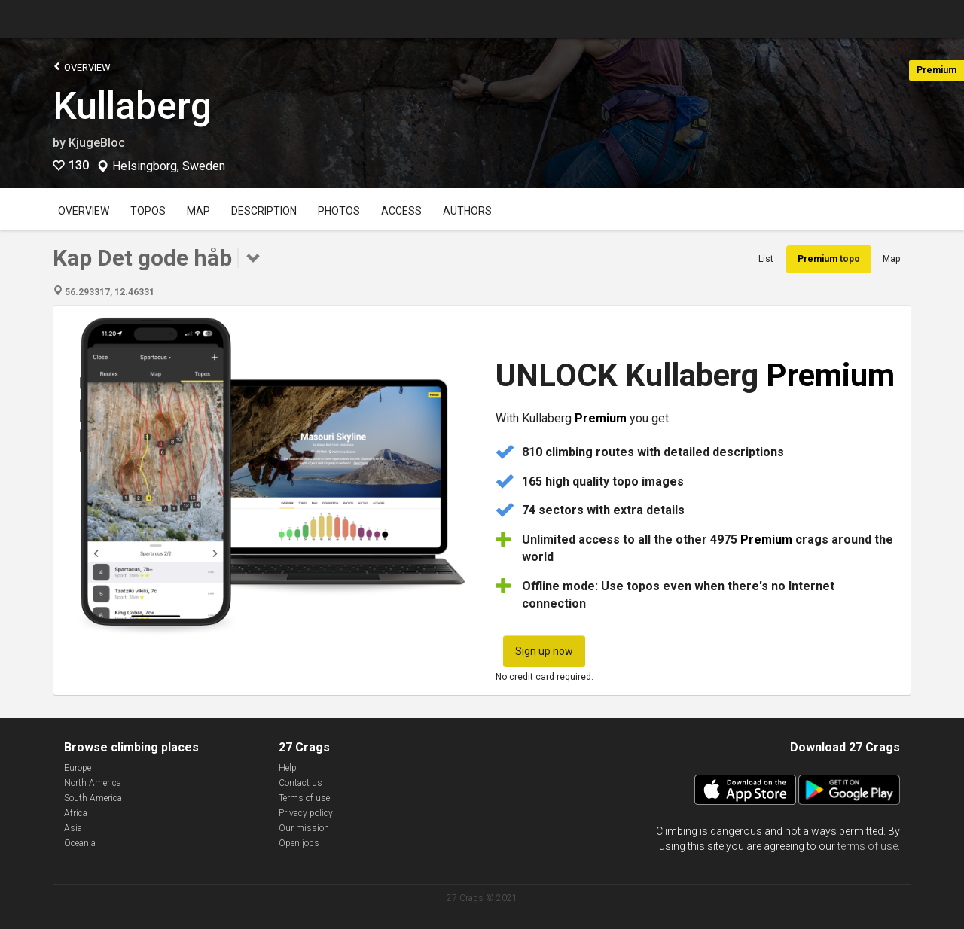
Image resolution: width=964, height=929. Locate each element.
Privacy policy (306, 813)
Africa (75, 813)
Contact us (300, 783)
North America (92, 783)
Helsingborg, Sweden (168, 166)
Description (264, 211)
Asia (73, 828)
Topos (148, 211)
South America (93, 798)
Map (198, 211)
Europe (77, 768)
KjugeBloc (97, 143)
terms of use (867, 846)
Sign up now (544, 651)
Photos (339, 211)
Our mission (304, 828)
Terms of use (304, 798)
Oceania (80, 843)
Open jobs (299, 843)
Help (288, 768)
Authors (467, 211)
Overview (82, 66)
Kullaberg (132, 106)
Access (401, 211)
